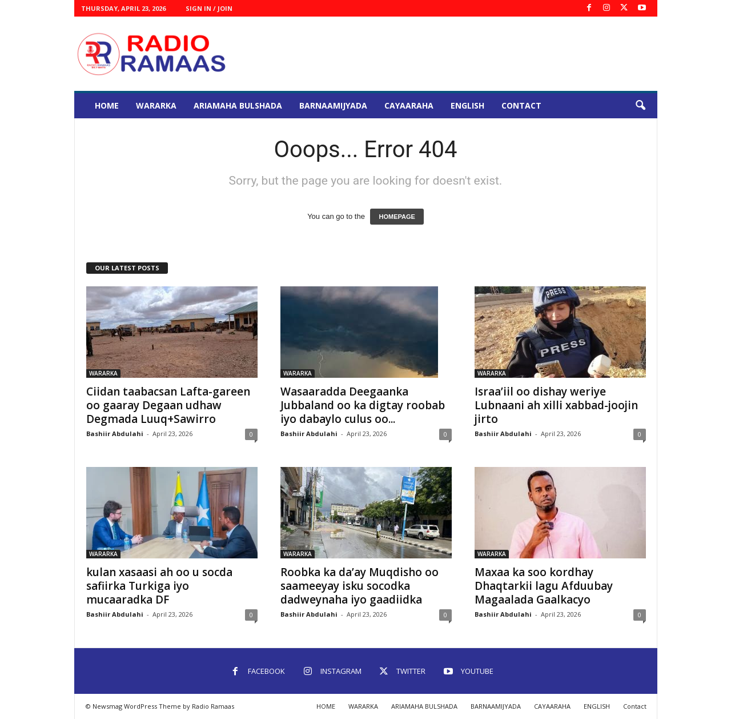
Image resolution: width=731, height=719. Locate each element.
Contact (521, 105)
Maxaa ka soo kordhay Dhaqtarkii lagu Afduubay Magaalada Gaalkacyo (544, 586)
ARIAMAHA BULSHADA (238, 105)
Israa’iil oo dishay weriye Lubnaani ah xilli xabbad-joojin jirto (556, 405)
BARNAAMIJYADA (333, 105)
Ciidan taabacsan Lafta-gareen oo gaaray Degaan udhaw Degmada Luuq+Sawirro (168, 405)
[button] (640, 105)
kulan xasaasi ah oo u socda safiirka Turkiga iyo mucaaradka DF (159, 586)
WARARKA (156, 105)
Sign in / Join (209, 8)
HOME (107, 105)
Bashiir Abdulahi (114, 433)
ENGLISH (467, 105)
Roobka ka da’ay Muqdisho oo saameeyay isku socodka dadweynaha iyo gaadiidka (359, 586)
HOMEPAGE (397, 216)
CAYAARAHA (408, 105)
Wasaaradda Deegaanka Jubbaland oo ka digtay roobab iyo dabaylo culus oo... (362, 405)
